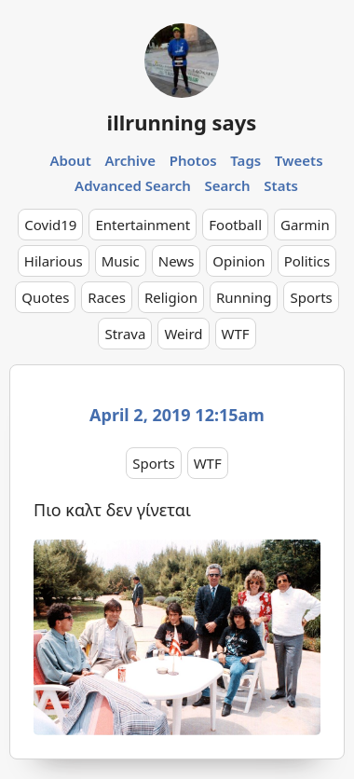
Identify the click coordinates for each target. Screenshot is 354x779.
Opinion (238, 261)
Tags (245, 160)
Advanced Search (133, 185)
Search (228, 185)
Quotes (45, 297)
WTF (236, 333)
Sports (311, 297)
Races (107, 297)
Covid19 (50, 224)
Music (121, 261)
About (69, 160)
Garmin (305, 224)
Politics (307, 261)
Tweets (299, 160)
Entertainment (142, 224)
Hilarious (53, 261)
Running (244, 297)
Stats (281, 185)
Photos (193, 160)
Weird (183, 333)
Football (235, 224)
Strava (124, 333)
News (176, 261)
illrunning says (182, 122)
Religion (170, 297)
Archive (130, 160)
